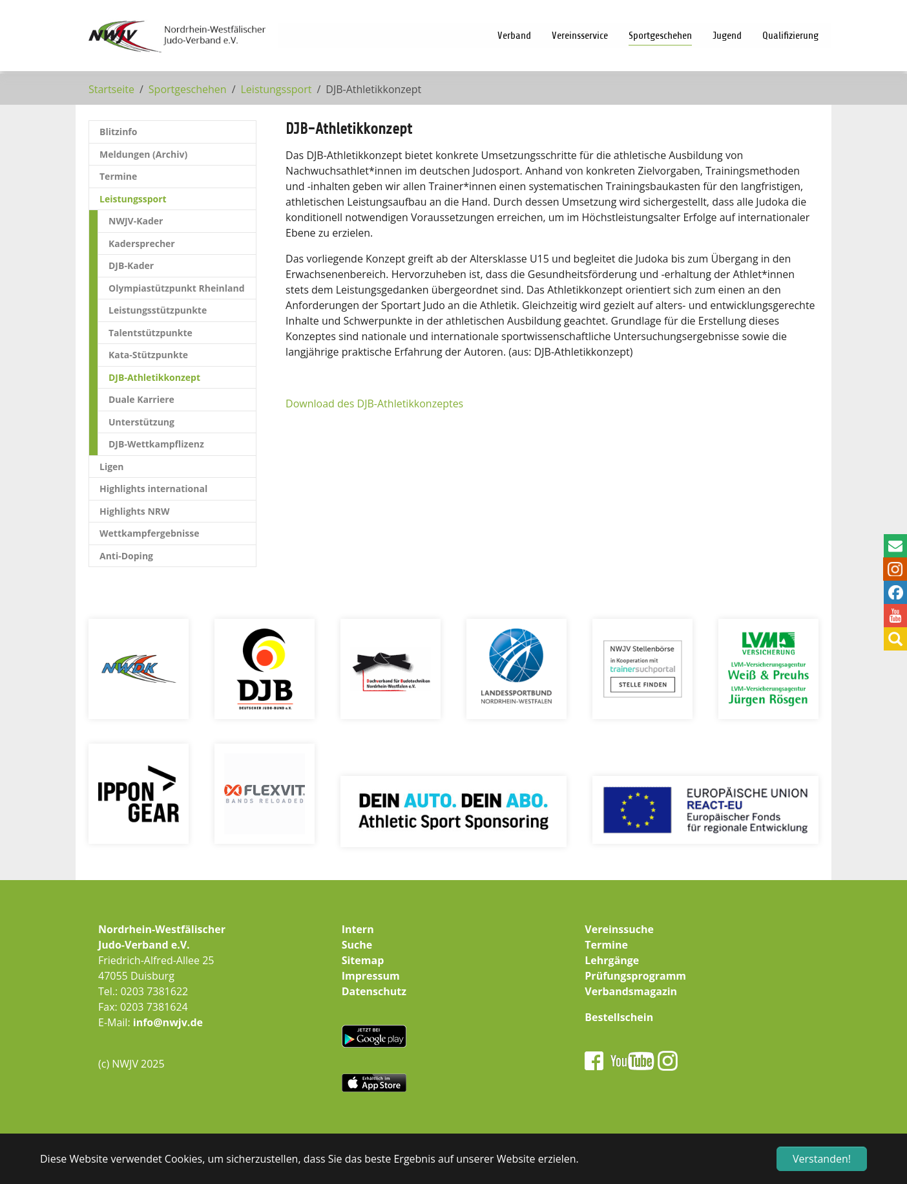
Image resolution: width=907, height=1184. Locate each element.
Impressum (371, 976)
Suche (357, 945)
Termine (606, 945)
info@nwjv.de (168, 1022)
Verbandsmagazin (631, 991)
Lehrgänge (612, 960)
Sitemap (363, 960)
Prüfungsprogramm (635, 976)
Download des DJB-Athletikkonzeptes (374, 403)
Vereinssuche (619, 929)
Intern (358, 929)
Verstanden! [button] (822, 1159)
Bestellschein (619, 1017)
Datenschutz (374, 991)
